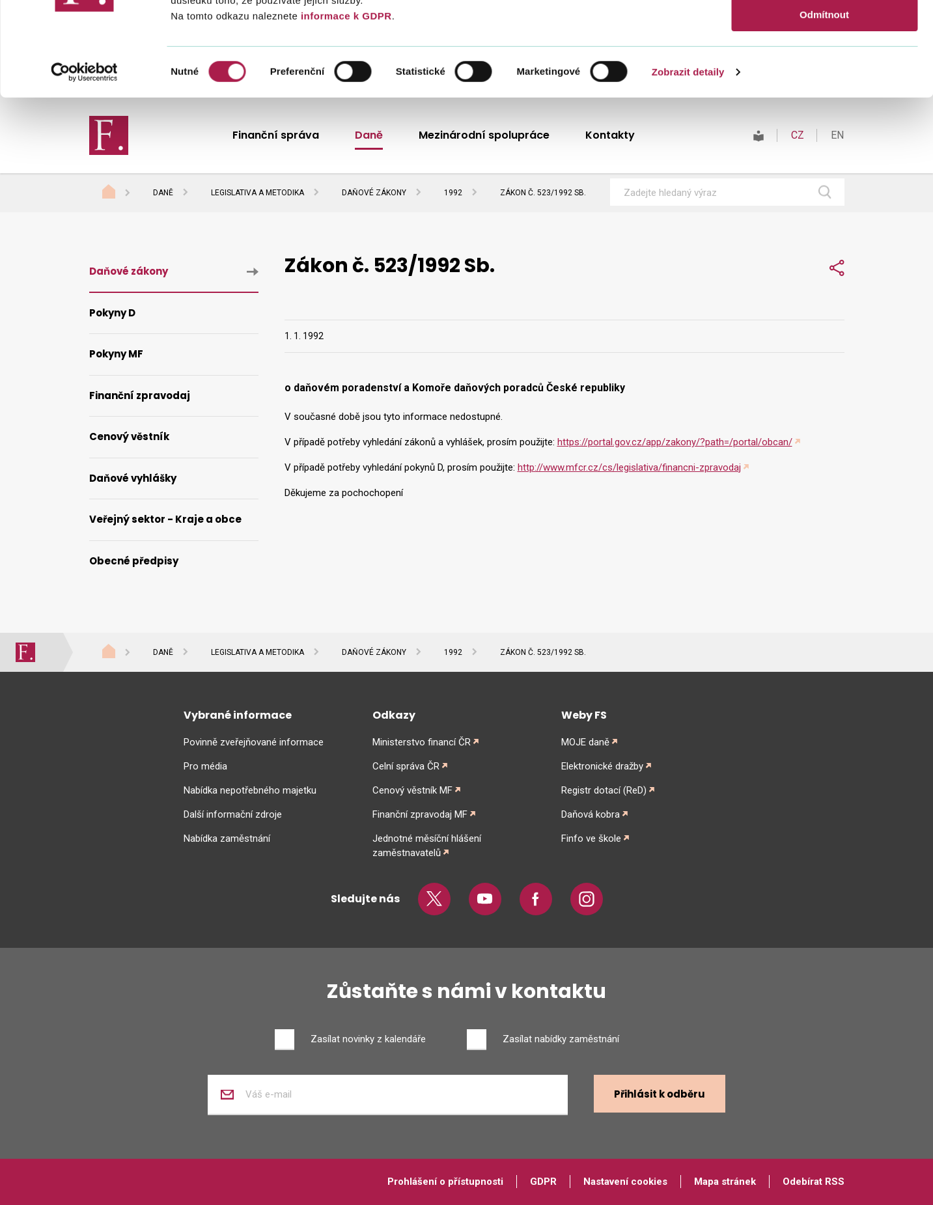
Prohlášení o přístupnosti (445, 1181)
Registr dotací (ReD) (604, 790)
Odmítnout (824, 108)
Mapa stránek (725, 1181)
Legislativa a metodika (257, 192)
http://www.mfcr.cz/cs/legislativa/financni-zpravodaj (629, 467)
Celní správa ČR (405, 766)
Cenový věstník (129, 436)
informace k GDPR (344, 109)
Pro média (205, 766)
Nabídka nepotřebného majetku (250, 790)
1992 (453, 192)
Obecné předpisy (133, 561)
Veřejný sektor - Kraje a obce (165, 519)
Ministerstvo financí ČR (421, 742)
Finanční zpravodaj (139, 395)
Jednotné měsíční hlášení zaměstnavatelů (426, 846)
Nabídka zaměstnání (227, 838)
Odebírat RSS (813, 1181)
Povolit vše (824, 32)
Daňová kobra (590, 814)
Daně (163, 192)
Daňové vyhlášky (132, 478)
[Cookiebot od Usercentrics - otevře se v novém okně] (84, 166)
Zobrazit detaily (688, 165)
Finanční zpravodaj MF (419, 814)
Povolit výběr (824, 70)
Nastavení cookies (625, 1181)
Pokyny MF (116, 354)
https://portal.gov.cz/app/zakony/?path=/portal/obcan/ (674, 442)
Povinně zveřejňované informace (254, 742)
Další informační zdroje (233, 814)
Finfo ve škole (591, 838)
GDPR (543, 1181)
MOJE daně (585, 742)
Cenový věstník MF (412, 790)
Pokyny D (112, 313)
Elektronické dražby (602, 766)
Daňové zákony (374, 192)
